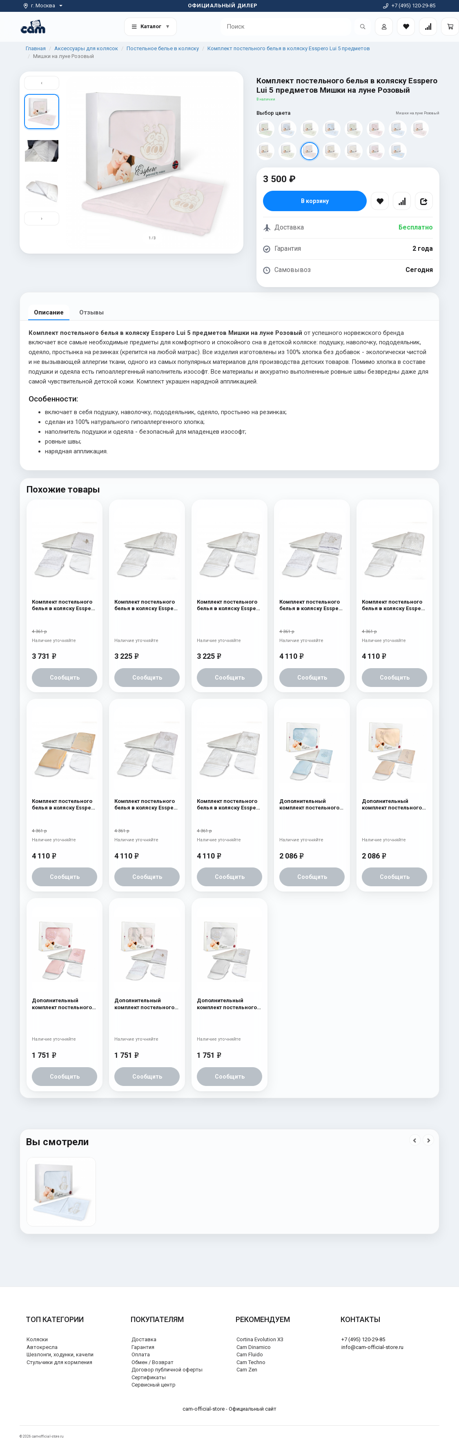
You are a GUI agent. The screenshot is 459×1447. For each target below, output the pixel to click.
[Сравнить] (402, 201)
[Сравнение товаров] (428, 27)
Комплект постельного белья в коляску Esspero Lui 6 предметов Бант (229, 805)
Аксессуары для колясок (86, 48)
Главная (36, 48)
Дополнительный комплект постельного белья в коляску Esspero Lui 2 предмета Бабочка (146, 1004)
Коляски (37, 1339)
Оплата (140, 1354)
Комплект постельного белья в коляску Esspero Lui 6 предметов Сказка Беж (64, 805)
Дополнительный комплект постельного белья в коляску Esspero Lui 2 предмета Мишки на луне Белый (229, 1004)
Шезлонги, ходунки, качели (60, 1354)
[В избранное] (380, 201)
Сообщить (65, 677)
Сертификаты (148, 1377)
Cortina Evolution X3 (259, 1339)
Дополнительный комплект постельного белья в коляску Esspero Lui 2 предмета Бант (394, 805)
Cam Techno (250, 1362)
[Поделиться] (424, 201)
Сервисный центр (153, 1385)
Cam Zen (246, 1370)
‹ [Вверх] (41, 83)
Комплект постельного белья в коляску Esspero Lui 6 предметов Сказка (394, 605)
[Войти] (384, 27)
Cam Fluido (249, 1354)
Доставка (143, 1339)
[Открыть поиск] (362, 26)
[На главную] (33, 26)
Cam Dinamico (253, 1347)
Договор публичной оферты (167, 1370)
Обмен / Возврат (152, 1362)
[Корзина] (450, 27)
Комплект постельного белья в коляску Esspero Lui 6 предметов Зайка (311, 605)
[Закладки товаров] (406, 27)
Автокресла (42, 1347)
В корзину (315, 201)
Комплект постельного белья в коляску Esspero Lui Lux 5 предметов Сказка (146, 605)
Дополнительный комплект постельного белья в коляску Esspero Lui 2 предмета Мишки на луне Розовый (64, 1004)
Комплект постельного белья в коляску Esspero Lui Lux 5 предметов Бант (229, 605)
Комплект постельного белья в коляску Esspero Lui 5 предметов (288, 48)
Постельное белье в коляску (163, 48)
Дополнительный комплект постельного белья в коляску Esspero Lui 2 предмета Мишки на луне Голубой (311, 805)
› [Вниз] (41, 218)
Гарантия (142, 1347)
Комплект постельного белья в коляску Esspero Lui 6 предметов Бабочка (64, 605)
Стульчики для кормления (59, 1362)
